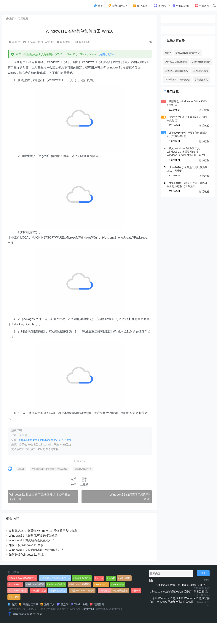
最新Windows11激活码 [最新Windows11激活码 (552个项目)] (83, 590)
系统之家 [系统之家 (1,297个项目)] (14, 597)
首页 (98, 5)
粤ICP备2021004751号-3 (27, 613)
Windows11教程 (83, 469)
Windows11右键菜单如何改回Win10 (49, 469)
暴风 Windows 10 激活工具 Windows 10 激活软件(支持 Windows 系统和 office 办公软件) (187, 151)
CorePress (88, 608)
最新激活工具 (118, 5)
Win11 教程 (180, 5)
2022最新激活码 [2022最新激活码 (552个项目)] (83, 578)
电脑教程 (202, 5)
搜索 (203, 573)
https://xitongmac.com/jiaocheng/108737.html (45, 439)
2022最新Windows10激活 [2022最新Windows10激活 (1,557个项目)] (23, 578)
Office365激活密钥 (200, 61)
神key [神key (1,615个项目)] (137, 590)
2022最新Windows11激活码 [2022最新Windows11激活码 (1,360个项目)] (56, 578)
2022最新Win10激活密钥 (177, 79)
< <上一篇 (15, 499)
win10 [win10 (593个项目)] (100, 578)
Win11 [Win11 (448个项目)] (112, 578)
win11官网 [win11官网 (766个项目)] (125, 578)
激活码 (160, 5)
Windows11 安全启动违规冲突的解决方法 (36, 550)
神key (167, 53)
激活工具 (140, 5)
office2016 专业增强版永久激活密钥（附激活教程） (180, 591)
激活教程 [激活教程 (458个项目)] (105, 590)
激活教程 (204, 109)
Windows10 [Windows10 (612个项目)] (16, 584)
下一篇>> (143, 499)
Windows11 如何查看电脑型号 (129, 494)
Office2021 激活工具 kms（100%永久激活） (182, 584)
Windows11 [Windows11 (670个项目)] (118, 584)
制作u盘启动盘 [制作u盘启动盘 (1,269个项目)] (58, 590)
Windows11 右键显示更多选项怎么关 (33, 535)
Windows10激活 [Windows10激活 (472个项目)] (57, 584)
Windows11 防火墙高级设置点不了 (32, 540)
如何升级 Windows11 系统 (26, 545)
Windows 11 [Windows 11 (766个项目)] (102, 584)
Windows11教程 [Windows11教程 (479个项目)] (18, 590)
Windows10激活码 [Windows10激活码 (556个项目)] (80, 584)
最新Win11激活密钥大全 (187, 53)
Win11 (21, 469)
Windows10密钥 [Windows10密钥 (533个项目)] (36, 584)
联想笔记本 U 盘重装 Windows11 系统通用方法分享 (43, 530)
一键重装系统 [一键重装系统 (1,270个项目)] (39, 590)
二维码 (84, 481)
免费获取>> (107, 54)
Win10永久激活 (200, 70)
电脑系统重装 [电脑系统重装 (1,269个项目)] (121, 590)
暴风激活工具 (201, 79)
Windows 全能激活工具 (176, 70)
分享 (73, 481)
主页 (10, 18)
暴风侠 (15, 42)
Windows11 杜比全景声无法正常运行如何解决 (39, 494)
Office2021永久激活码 (175, 61)
